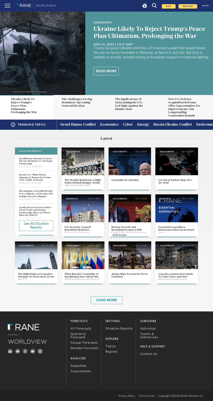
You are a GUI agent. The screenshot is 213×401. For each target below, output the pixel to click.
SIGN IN (205, 6)
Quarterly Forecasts (78, 335)
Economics (109, 124)
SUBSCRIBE (188, 6)
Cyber (128, 124)
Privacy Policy (127, 396)
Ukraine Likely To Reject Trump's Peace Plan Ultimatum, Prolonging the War (24, 106)
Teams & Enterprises (149, 335)
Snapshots (79, 365)
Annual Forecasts (84, 342)
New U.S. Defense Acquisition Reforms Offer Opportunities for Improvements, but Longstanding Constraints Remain (184, 107)
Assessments (81, 371)
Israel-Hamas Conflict (78, 124)
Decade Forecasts (85, 348)
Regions (111, 351)
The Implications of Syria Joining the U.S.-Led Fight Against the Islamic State (129, 104)
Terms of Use (147, 396)
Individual (148, 328)
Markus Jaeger (121, 235)
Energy (143, 124)
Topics (110, 346)
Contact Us (148, 354)
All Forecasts (81, 328)
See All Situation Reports (36, 225)
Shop (168, 6)
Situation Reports (119, 328)
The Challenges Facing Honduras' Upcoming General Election (77, 102)
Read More (106, 71)
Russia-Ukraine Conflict (172, 124)
